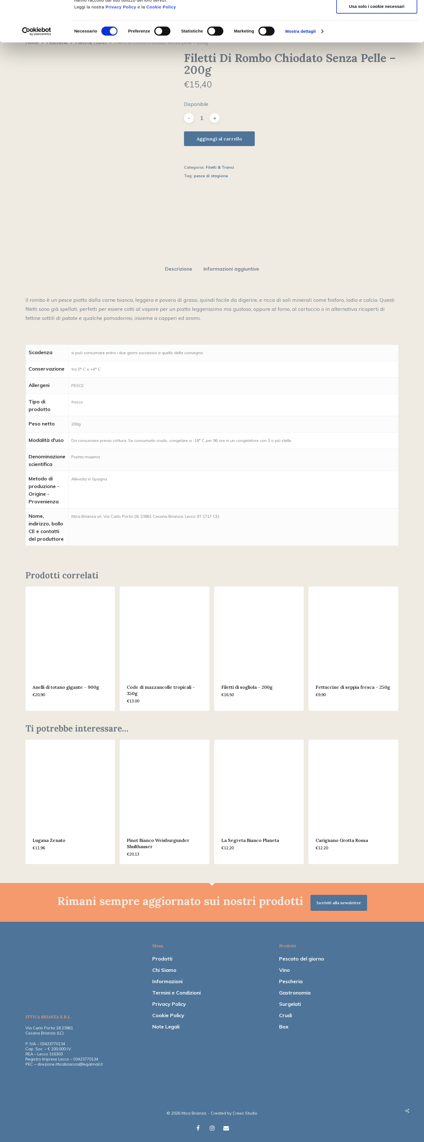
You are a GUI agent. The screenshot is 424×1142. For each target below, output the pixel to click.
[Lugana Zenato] (70, 781)
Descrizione (178, 266)
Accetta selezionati (376, 30)
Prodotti (162, 956)
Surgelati (290, 1001)
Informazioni (167, 978)
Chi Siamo (164, 967)
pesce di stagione (211, 175)
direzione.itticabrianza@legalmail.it (70, 1061)
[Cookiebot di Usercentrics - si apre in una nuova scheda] (36, 72)
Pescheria (291, 978)
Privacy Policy (121, 47)
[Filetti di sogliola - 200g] (259, 628)
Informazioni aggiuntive (231, 266)
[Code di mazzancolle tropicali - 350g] (164, 628)
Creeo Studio (245, 1110)
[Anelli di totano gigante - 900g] (70, 628)
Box (283, 1024)
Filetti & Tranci (220, 167)
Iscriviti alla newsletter (338, 900)
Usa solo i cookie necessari (376, 47)
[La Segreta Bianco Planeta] (259, 781)
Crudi (285, 1012)
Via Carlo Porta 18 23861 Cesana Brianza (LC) (49, 1028)
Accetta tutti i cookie (377, 14)
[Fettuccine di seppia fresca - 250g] (353, 628)
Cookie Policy (161, 47)
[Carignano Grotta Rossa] (353, 781)
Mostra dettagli (300, 72)
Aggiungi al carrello (219, 139)
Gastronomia (294, 990)
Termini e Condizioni (176, 990)
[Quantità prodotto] (201, 118)
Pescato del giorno (301, 956)
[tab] (178, 266)
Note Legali (165, 1024)
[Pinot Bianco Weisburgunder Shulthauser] (164, 781)
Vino (284, 967)
